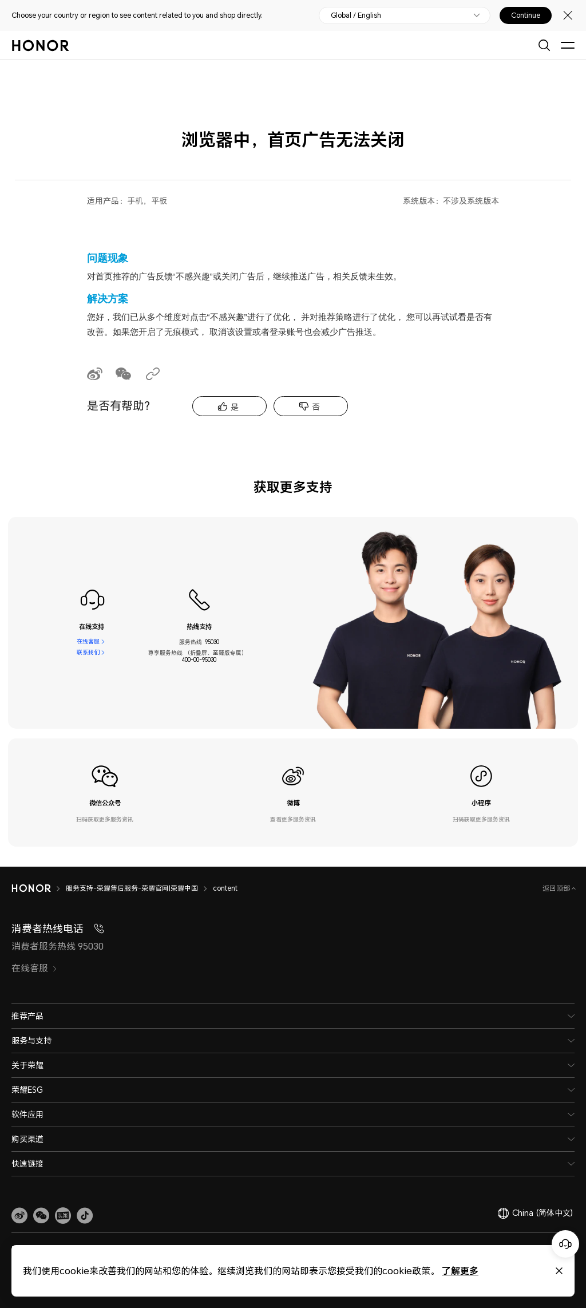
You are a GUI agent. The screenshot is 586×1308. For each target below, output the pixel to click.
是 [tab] (235, 407)
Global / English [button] (356, 15)
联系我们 (88, 652)
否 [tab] (316, 407)
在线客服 (88, 641)
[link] (19, 1216)
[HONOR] (38, 888)
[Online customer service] (565, 1244)
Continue (525, 15)
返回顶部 (557, 888)
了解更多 (460, 1270)
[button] (41, 1216)
